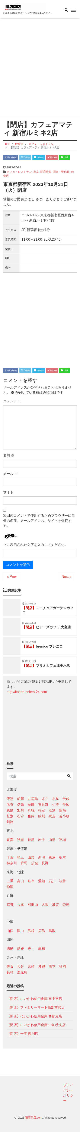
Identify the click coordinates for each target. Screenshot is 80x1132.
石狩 (20, 816)
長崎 (10, 972)
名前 (8, 455)
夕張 (20, 804)
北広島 (33, 798)
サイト (8, 492)
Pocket (52, 157)
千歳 (66, 798)
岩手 (41, 839)
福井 (62, 881)
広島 (41, 931)
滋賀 (55, 904)
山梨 (31, 857)
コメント (12, 401)
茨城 (34, 863)
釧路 (10, 822)
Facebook (11, 157)
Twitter (25, 157)
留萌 (62, 810)
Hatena (39, 157)
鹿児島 (22, 972)
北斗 (45, 798)
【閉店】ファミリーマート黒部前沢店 (36, 1007)
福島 (31, 839)
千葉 (10, 857)
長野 (45, 863)
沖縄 (41, 966)
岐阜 (31, 881)
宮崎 (31, 966)
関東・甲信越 (61, 171)
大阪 (45, 904)
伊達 (10, 798)
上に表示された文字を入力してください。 (35, 545)
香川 (31, 948)
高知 (41, 948)
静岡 (10, 887)
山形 (52, 839)
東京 (36, 171)
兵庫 (20, 904)
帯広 (66, 804)
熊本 (52, 966)
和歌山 (33, 904)
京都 (10, 904)
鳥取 (52, 931)
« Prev (12, 576)
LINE (64, 157)
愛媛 (20, 948)
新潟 (41, 857)
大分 (20, 966)
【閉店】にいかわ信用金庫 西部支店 (34, 1016)
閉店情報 (45, 171)
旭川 (20, 810)
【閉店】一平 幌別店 (22, 1033)
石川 (52, 881)
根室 (41, 810)
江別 (52, 810)
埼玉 (20, 857)
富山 (20, 881)
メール (10, 473)
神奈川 (12, 863)
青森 (10, 839)
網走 (52, 816)
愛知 (41, 881)
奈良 (66, 904)
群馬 (23, 863)
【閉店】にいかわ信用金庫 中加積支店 (36, 1025)
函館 (20, 798)
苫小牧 (64, 816)
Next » (66, 576)
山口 (10, 931)
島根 (31, 931)
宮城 (62, 839)
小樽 (55, 804)
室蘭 (31, 804)
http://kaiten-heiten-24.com (27, 692)
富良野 (43, 804)
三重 (10, 881)
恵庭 (10, 810)
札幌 (31, 810)
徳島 (10, 948)
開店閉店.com (33, 1117)
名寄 (10, 804)
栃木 (62, 857)
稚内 (31, 816)
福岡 (62, 966)
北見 (55, 798)
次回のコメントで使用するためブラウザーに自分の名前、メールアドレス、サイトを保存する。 (39, 521)
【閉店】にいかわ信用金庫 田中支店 (34, 998)
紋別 (41, 816)
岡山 (20, 931)
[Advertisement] (40, 68)
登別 (10, 816)
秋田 (20, 839)
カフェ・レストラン (19, 171)
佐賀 (10, 966)
